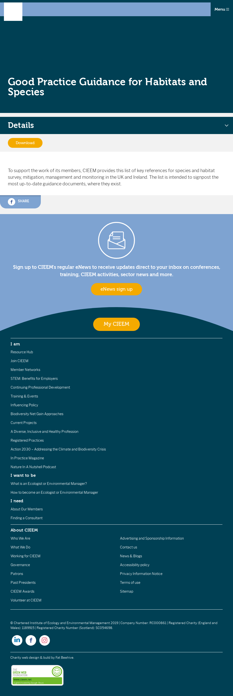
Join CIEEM (20, 361)
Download (25, 143)
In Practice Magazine (27, 458)
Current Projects (24, 423)
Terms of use (130, 582)
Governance (20, 565)
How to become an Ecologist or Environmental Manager (54, 492)
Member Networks (25, 370)
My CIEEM (116, 324)
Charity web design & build (30, 657)
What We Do (20, 547)
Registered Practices (27, 440)
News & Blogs (131, 556)
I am (15, 343)
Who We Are (20, 538)
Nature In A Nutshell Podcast (33, 467)
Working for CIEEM (26, 556)
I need (17, 500)
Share (18, 201)
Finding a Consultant (27, 518)
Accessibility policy (134, 565)
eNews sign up (116, 289)
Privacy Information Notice (141, 574)
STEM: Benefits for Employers (34, 378)
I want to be (23, 475)
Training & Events (24, 396)
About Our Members (27, 509)
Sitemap (126, 591)
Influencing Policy (24, 405)
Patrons (17, 574)
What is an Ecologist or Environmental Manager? (49, 483)
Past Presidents (23, 582)
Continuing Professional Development (40, 387)
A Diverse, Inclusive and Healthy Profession (44, 431)
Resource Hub (22, 352)
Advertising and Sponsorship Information (152, 538)
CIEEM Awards (22, 591)
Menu (222, 9)
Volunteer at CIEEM (26, 600)
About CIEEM (24, 530)
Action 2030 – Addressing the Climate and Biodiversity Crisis (58, 449)
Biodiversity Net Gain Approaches (37, 414)
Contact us (128, 547)
